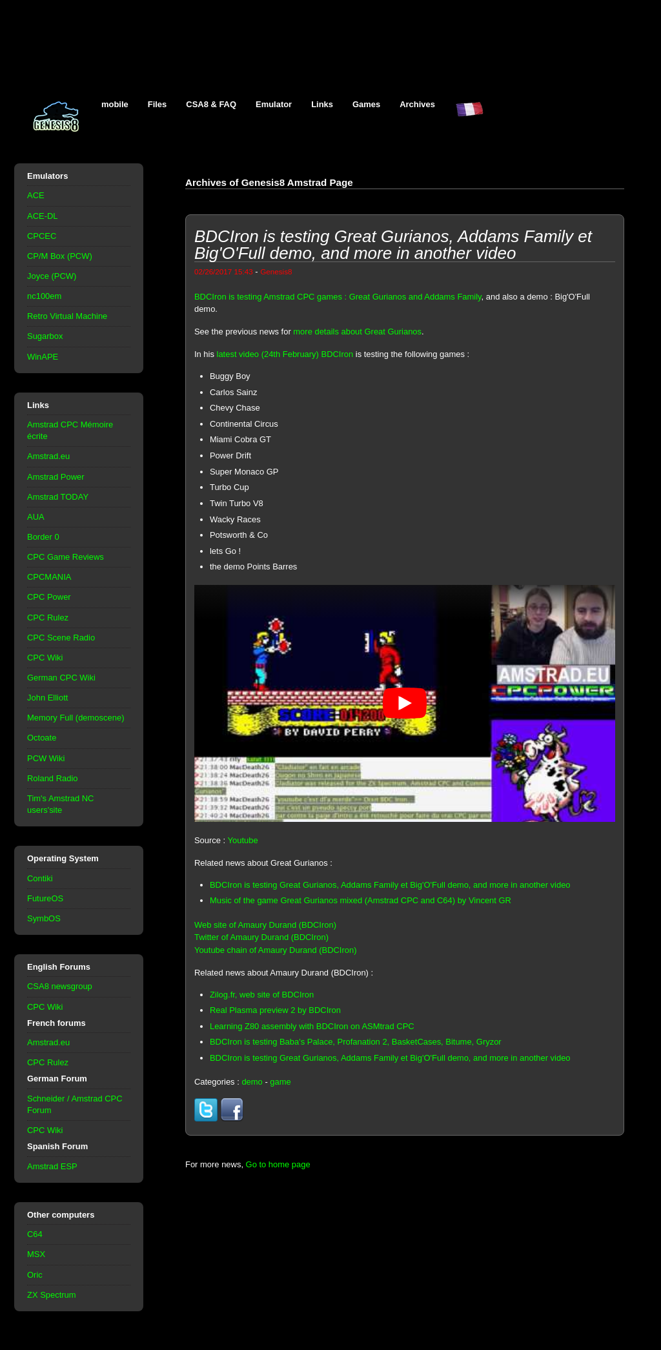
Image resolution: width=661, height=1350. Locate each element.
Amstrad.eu (48, 456)
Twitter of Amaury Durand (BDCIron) (261, 937)
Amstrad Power (56, 477)
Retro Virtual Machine (67, 316)
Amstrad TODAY (57, 497)
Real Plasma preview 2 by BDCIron (275, 1010)
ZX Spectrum (51, 1295)
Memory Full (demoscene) (75, 717)
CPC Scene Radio (61, 637)
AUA (36, 517)
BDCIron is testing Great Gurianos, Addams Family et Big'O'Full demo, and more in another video (390, 885)
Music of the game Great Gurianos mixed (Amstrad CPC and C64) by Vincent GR (360, 900)
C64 (35, 1234)
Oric (35, 1275)
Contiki (40, 878)
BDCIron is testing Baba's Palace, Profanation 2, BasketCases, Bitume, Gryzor (356, 1042)
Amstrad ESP (52, 1166)
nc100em (44, 296)
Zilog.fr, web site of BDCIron (262, 994)
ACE (36, 195)
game (280, 1082)
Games (366, 104)
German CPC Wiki (61, 677)
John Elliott (47, 697)
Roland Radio (52, 778)
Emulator (274, 104)
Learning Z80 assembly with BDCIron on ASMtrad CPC (312, 1026)
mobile (114, 104)
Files (157, 104)
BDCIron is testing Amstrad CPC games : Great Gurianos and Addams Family (338, 297)
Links (322, 104)
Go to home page (278, 1164)
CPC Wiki (45, 657)
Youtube (243, 840)
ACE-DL (42, 216)
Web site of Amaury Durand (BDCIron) (265, 925)
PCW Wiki (46, 758)
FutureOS (45, 898)
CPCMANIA (49, 577)
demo (251, 1082)
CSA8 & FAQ (211, 104)
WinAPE (42, 357)
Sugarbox (45, 336)
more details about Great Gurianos (357, 331)
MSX (36, 1254)
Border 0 (43, 537)
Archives (417, 104)
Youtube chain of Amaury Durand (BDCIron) (275, 950)
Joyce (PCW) (51, 276)
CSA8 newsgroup (59, 986)
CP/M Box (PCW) (59, 256)
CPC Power (49, 597)
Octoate (41, 737)
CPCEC (41, 236)
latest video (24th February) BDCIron (285, 354)
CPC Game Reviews (65, 557)
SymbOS (44, 918)
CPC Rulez (47, 617)
